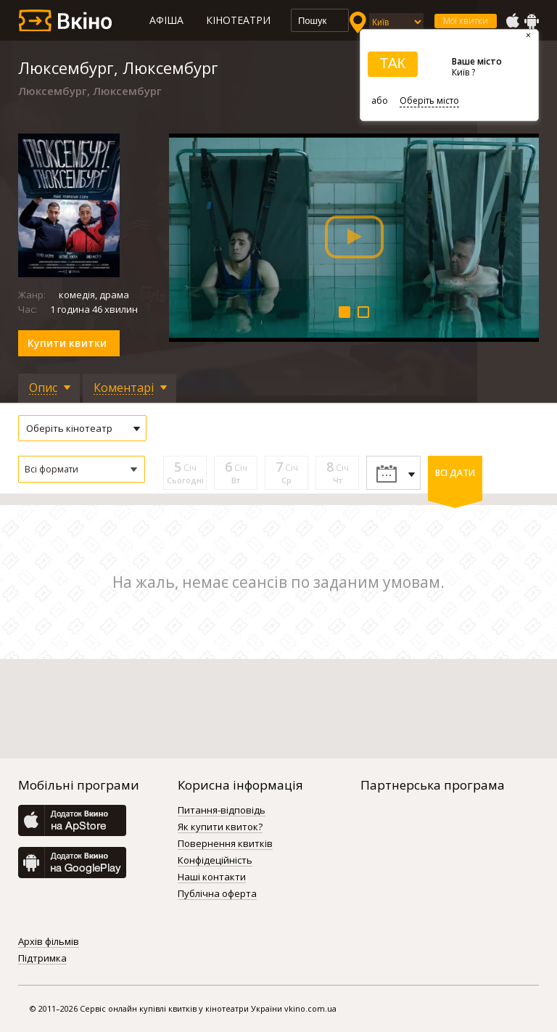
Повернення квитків (225, 844)
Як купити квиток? (220, 827)
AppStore (512, 21)
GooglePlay (531, 21)
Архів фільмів (48, 942)
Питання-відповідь (221, 810)
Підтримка (42, 959)
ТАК (392, 63)
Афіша (166, 20)
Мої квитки (465, 21)
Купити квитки (67, 343)
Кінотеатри (238, 20)
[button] (81, 469)
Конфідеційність (215, 861)
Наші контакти (212, 877)
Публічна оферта (217, 894)
